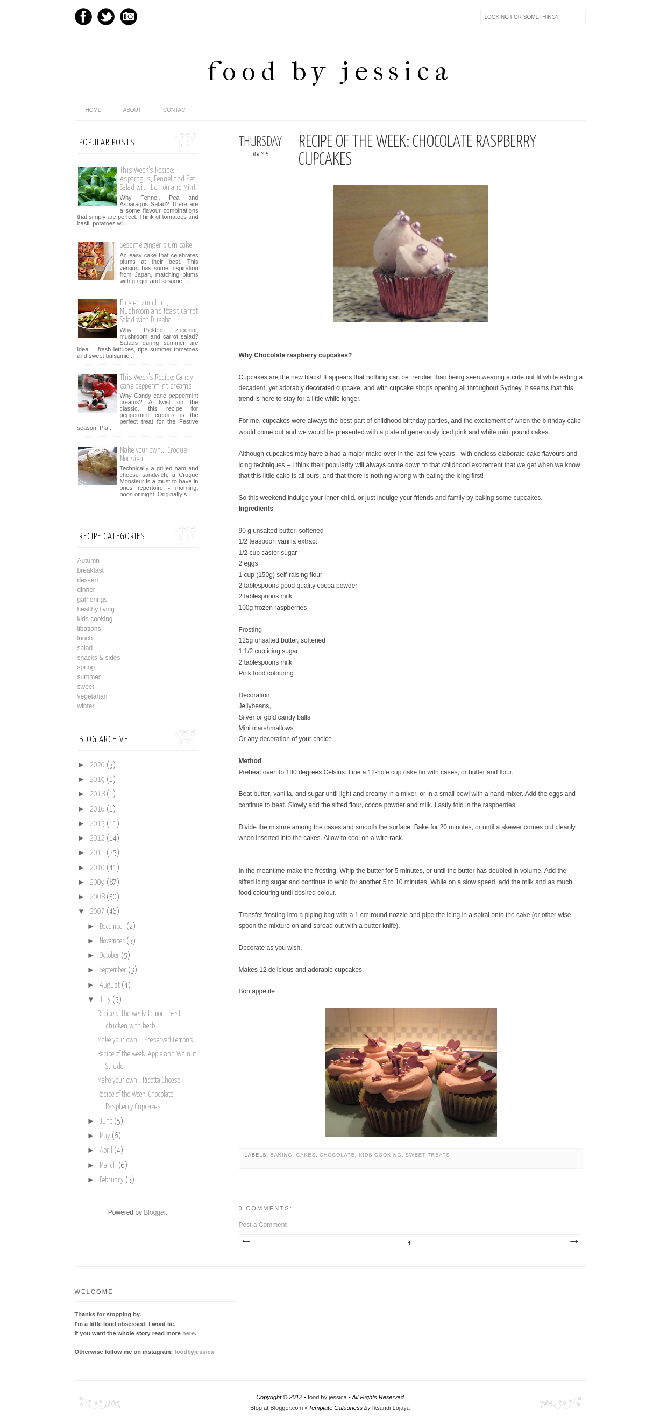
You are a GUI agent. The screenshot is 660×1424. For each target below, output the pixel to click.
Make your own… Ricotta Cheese (138, 1080)
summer (89, 677)
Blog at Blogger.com (276, 1408)
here (188, 1333)
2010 (97, 868)
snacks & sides (98, 657)
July (105, 1000)
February (112, 1180)
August (110, 985)
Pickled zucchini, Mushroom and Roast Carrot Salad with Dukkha (159, 311)
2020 (97, 765)
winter (86, 706)
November (112, 941)
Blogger (155, 1212)
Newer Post (246, 1242)
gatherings (92, 599)
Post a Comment (263, 1225)
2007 (97, 911)
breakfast (90, 570)
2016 (97, 809)
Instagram (128, 16)
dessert (87, 580)
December (112, 926)
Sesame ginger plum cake (156, 245)
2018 (97, 794)
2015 (97, 824)
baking (282, 1155)
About (132, 110)
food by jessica (330, 71)
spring (86, 667)
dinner (86, 590)
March (108, 1165)
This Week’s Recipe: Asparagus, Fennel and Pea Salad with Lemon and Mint (158, 179)
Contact (176, 110)
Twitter (106, 16)
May (105, 1136)
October (109, 956)
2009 (97, 882)
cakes (306, 1155)
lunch (85, 638)
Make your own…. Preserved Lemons (145, 1040)
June (106, 1121)
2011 (97, 853)
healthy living (96, 609)
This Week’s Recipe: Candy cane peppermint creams (156, 381)
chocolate (337, 1155)
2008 (97, 897)
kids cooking (380, 1155)
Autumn (88, 561)
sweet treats (428, 1155)
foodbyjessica (194, 1352)
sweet (85, 686)
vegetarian (92, 696)
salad (85, 648)
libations (89, 628)
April (106, 1150)
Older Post (573, 1242)
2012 (97, 838)
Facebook (83, 16)
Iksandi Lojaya (391, 1408)
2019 (97, 780)
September (113, 970)
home (94, 110)
